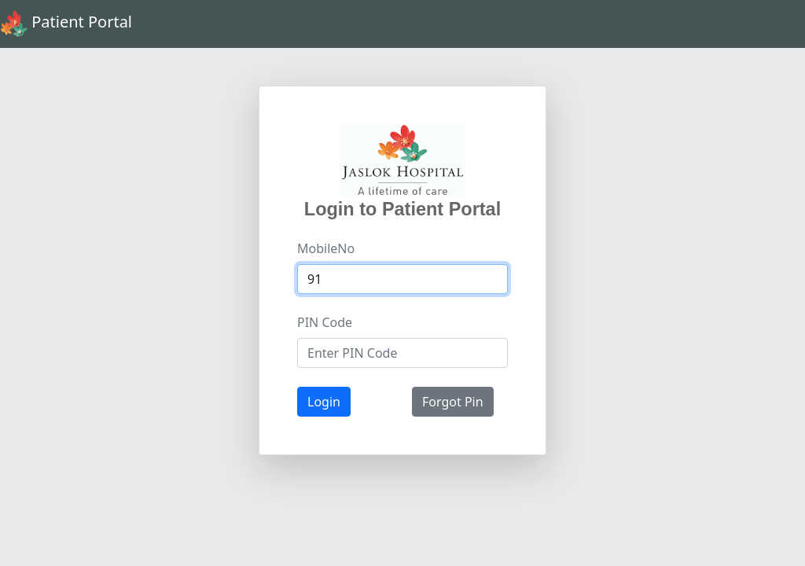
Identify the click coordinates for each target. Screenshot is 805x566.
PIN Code (324, 322)
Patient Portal (66, 24)
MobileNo (326, 248)
